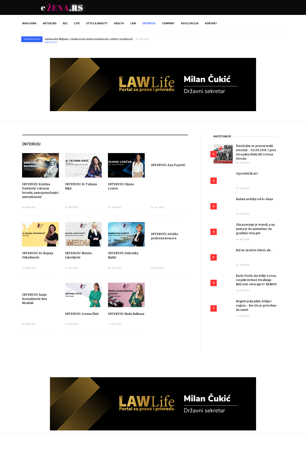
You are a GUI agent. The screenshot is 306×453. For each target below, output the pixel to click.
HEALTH (119, 23)
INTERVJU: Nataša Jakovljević (78, 255)
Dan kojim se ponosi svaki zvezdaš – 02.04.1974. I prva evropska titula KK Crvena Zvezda (256, 151)
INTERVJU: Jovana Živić (82, 313)
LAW (133, 23)
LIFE (77, 23)
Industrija (51, 42)
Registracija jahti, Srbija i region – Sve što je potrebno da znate (256, 305)
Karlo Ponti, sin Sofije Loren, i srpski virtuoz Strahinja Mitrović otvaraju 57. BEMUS (256, 279)
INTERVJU (149, 23)
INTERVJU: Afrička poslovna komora (164, 236)
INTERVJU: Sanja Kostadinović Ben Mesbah (34, 298)
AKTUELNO (50, 23)
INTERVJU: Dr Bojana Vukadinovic (37, 255)
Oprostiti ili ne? (247, 173)
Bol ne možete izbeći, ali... (254, 250)
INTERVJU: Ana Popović (168, 165)
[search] (280, 23)
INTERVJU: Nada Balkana (126, 313)
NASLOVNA (29, 23)
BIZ (65, 23)
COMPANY (168, 23)
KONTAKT (211, 23)
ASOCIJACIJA (189, 23)
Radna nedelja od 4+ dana (254, 199)
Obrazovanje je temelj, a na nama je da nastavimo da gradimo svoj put (255, 228)
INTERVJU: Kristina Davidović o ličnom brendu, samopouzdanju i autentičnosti (40, 190)
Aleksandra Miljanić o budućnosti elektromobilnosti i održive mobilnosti (89, 39)
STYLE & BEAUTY (97, 23)
